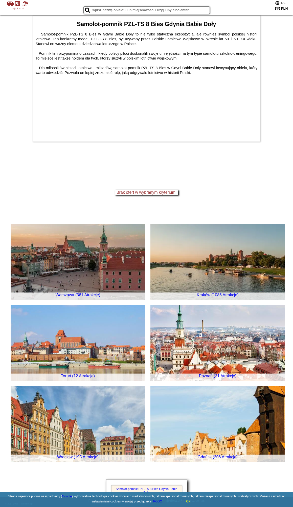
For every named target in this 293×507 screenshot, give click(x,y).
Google (67, 496)
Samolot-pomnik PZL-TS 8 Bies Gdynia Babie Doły (146, 490)
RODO (157, 501)
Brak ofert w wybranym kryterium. (146, 192)
